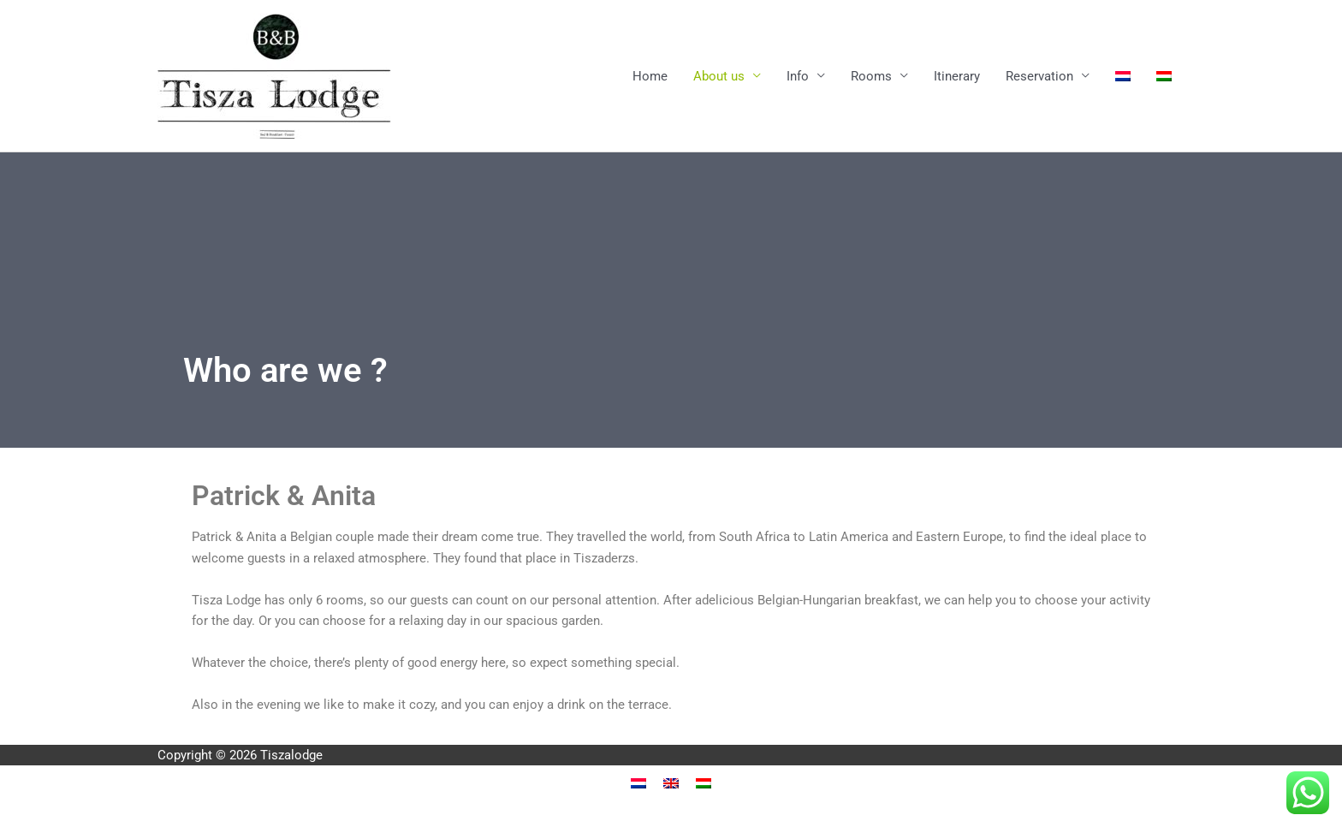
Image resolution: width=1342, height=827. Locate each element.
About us (719, 76)
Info (798, 76)
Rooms (871, 76)
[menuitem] (1122, 76)
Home (650, 76)
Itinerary (957, 76)
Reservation (1039, 76)
